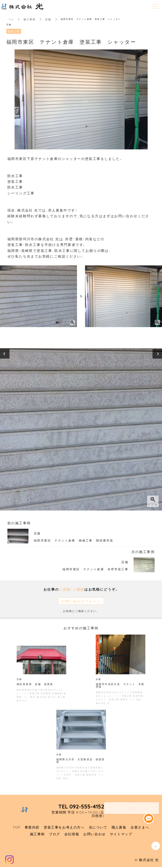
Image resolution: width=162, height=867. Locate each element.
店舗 (48, 19)
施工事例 (29, 19)
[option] (81, 429)
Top (11, 19)
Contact (131, 808)
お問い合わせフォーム (81, 600)
